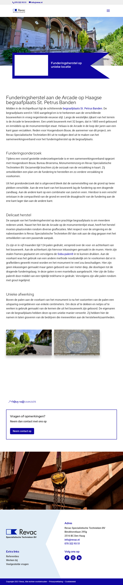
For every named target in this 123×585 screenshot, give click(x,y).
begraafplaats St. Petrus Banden (82, 108)
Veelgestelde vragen (17, 564)
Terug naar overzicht (24, 401)
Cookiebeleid (70, 582)
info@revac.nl (72, 539)
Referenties (12, 556)
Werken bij (12, 560)
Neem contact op (22, 431)
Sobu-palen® (65, 254)
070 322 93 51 (72, 543)
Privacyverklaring (56, 582)
